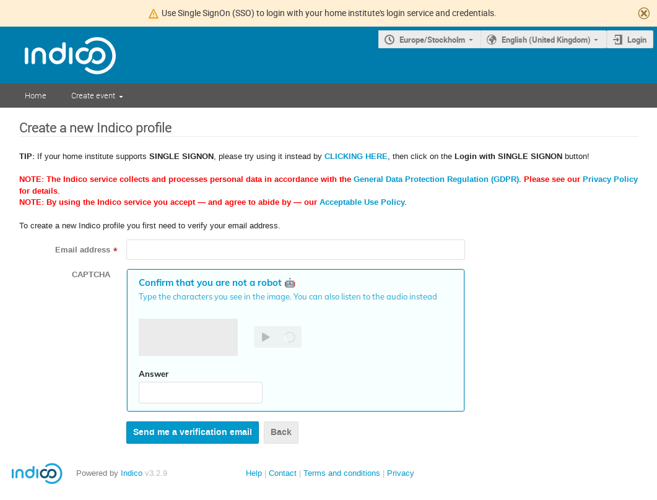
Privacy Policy (610, 179)
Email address (82, 250)
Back (281, 432)
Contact (283, 473)
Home (35, 95)
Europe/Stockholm (432, 39)
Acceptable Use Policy (362, 202)
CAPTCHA (91, 274)
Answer (153, 374)
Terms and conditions (341, 473)
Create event (93, 95)
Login (636, 39)
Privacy (400, 473)
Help (254, 473)
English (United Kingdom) (546, 39)
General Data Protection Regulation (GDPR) (436, 179)
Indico (131, 473)
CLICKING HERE (356, 156)
